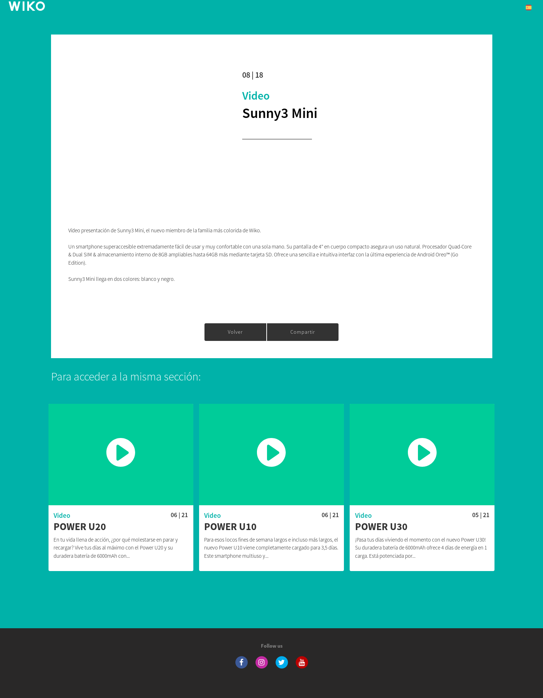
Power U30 (381, 527)
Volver (235, 332)
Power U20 (80, 527)
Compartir (302, 332)
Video (256, 95)
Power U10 (230, 527)
